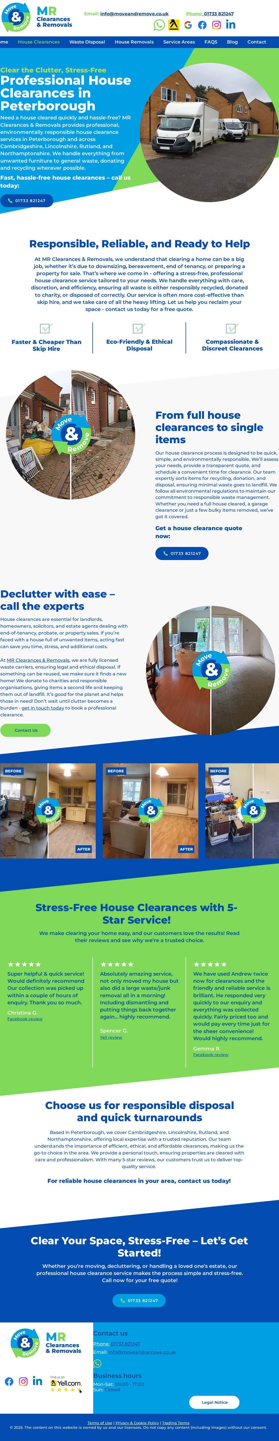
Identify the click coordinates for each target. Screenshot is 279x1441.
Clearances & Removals (54, 22)
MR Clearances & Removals (38, 660)
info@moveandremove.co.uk (134, 13)
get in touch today (43, 708)
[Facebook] (202, 25)
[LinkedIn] (230, 25)
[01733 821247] (26, 200)
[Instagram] (216, 25)
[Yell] (174, 25)
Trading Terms (176, 1423)
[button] (214, 1402)
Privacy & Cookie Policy (137, 1423)
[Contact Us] (25, 730)
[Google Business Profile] (188, 25)
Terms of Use (100, 1423)
